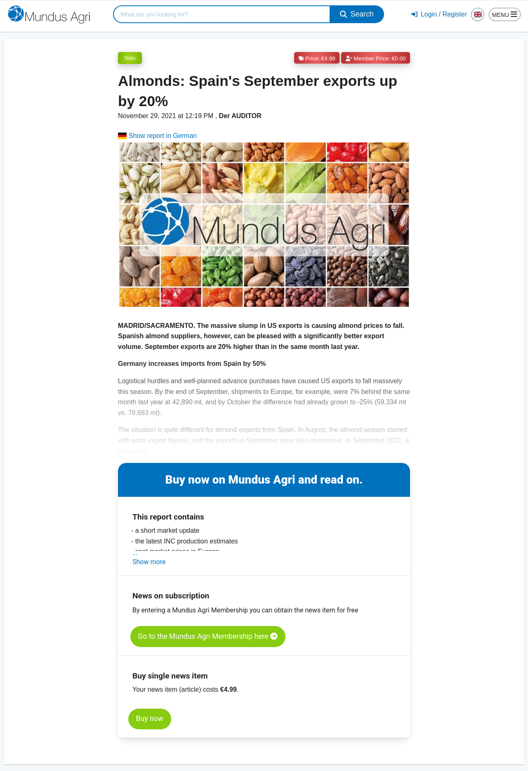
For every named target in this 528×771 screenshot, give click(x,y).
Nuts (130, 58)
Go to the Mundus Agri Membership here (208, 636)
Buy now (149, 718)
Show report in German (157, 135)
